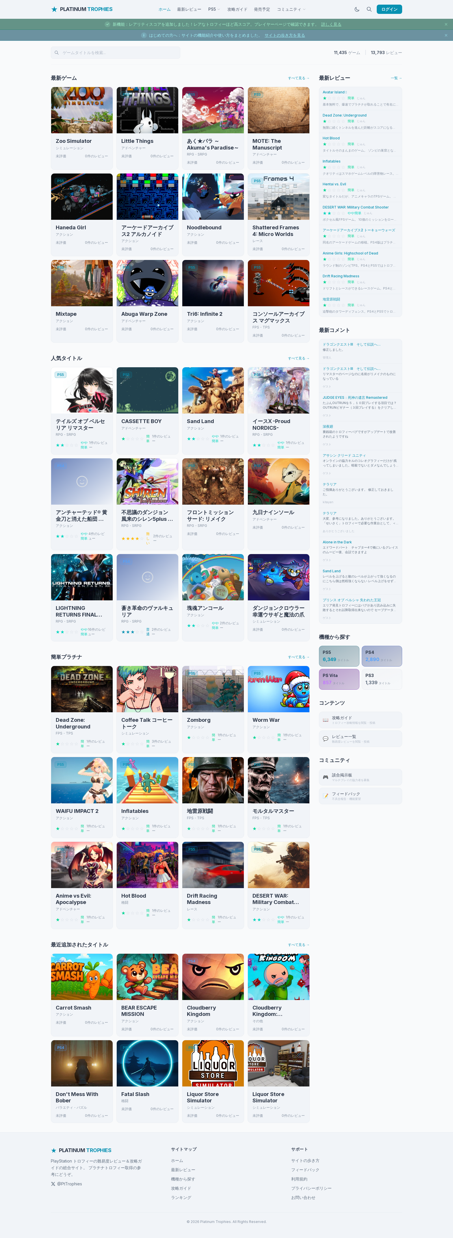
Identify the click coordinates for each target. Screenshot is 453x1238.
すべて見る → (299, 78)
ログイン (389, 9)
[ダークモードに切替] (357, 9)
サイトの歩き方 (305, 1160)
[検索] (369, 9)
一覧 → (396, 78)
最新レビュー (189, 9)
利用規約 (299, 1178)
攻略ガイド (237, 9)
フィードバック (305, 1169)
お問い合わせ (303, 1197)
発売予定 (262, 9)
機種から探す (183, 1178)
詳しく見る (331, 24)
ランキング (181, 1197)
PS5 (214, 9)
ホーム (165, 9)
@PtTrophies (66, 1183)
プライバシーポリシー (311, 1188)
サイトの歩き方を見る (285, 35)
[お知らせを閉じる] (446, 24)
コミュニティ (291, 9)
